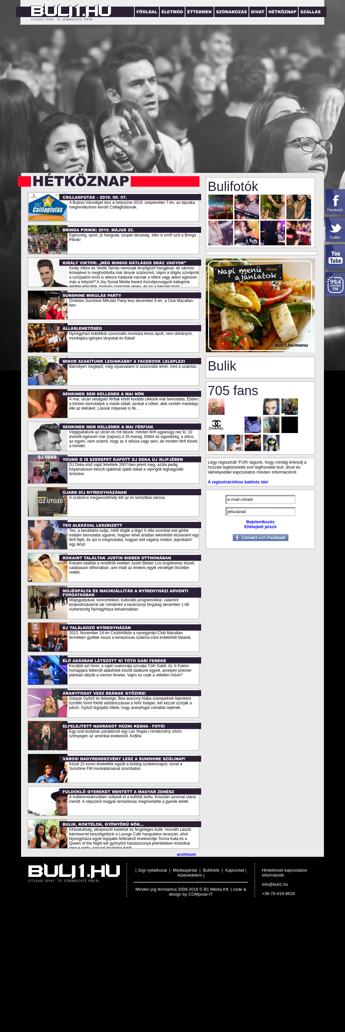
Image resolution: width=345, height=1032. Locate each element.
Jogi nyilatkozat (153, 870)
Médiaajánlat (185, 870)
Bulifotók (211, 870)
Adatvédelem (189, 875)
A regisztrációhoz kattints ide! (238, 481)
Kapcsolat (234, 870)
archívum (186, 854)
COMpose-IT (200, 894)
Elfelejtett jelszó (260, 526)
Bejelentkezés (260, 521)
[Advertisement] (61, 969)
